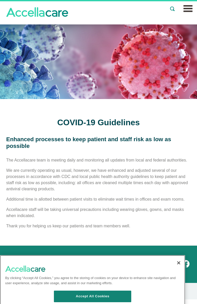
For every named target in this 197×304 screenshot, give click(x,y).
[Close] (178, 273)
